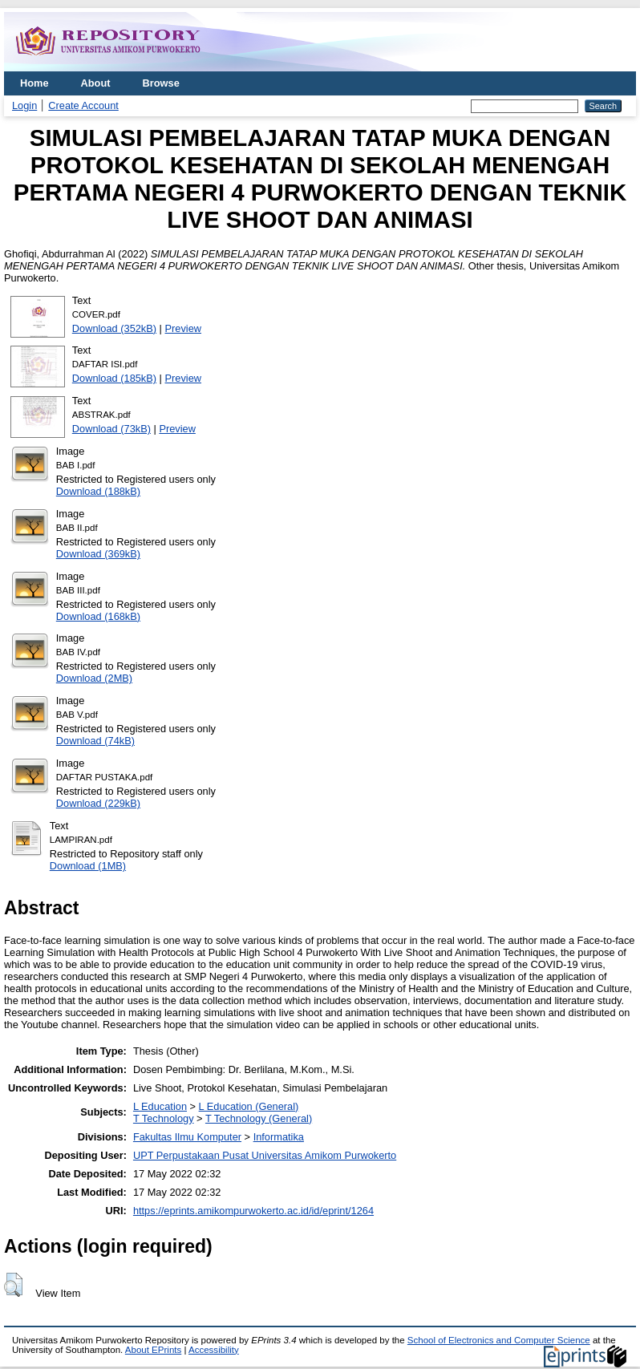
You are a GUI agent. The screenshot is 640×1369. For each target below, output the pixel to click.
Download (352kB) (114, 328)
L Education (160, 1106)
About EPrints (153, 1350)
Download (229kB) (98, 803)
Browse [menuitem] (161, 83)
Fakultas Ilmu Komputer (187, 1137)
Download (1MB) (88, 866)
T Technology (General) (258, 1118)
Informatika (278, 1137)
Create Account (83, 105)
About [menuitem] (96, 83)
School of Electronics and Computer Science (498, 1340)
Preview (183, 328)
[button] (13, 1285)
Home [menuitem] (34, 83)
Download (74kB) (95, 741)
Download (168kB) (98, 616)
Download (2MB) (94, 678)
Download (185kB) (114, 378)
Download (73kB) (111, 429)
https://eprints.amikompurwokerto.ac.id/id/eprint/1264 (253, 1211)
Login (24, 105)
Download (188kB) (98, 491)
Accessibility (213, 1350)
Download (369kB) (98, 554)
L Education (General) (249, 1106)
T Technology (163, 1118)
